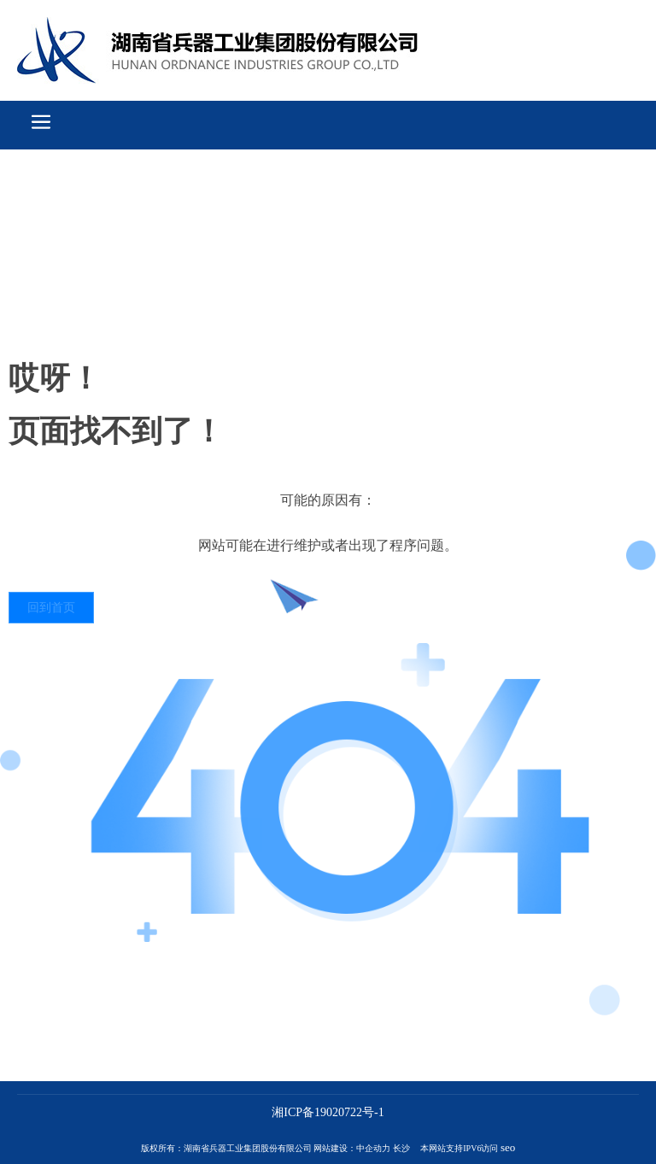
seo (508, 1147)
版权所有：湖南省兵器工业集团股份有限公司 (226, 1148)
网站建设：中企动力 (351, 1148)
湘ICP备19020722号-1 (328, 1112)
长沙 (401, 1148)
